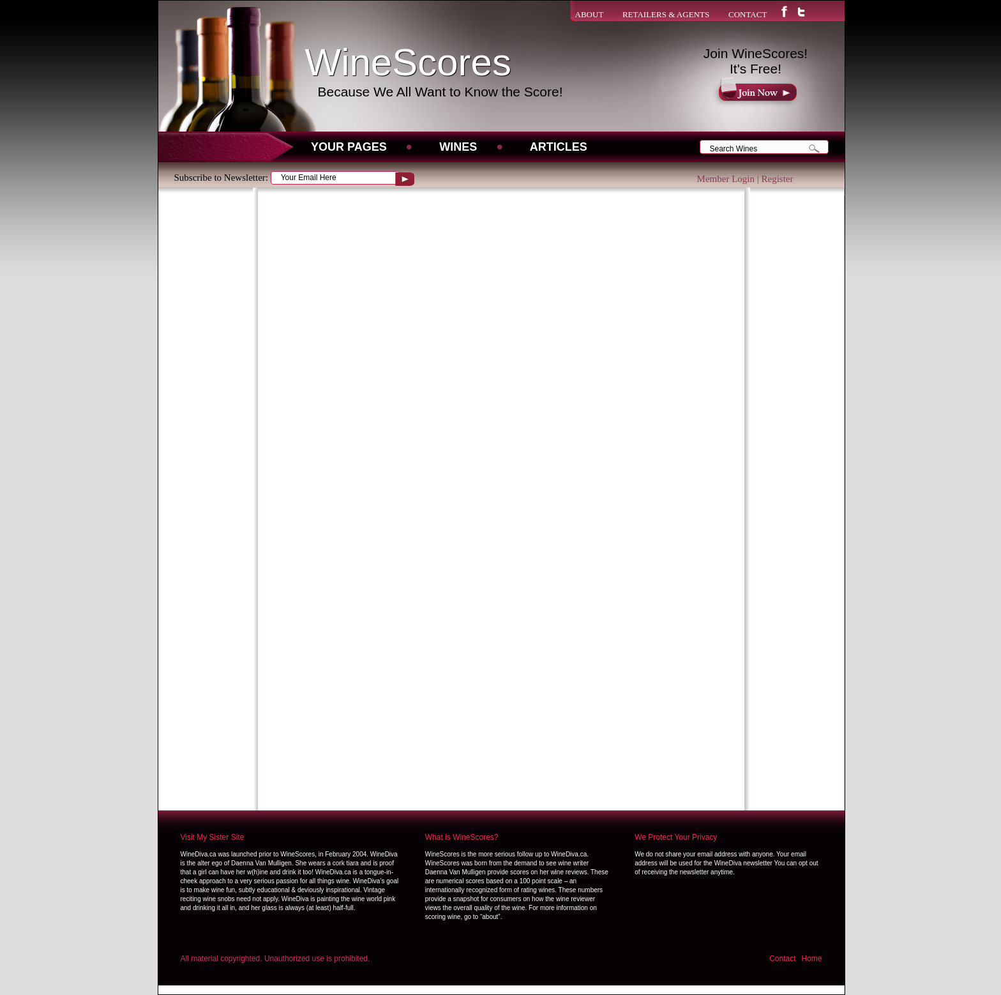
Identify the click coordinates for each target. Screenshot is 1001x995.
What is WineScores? (462, 837)
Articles (558, 147)
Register (778, 179)
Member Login (726, 179)
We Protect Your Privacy (676, 837)
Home (811, 958)
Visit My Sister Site (213, 837)
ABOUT (589, 14)
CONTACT (747, 14)
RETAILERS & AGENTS (665, 14)
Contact (782, 958)
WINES (458, 147)
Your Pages (349, 147)
